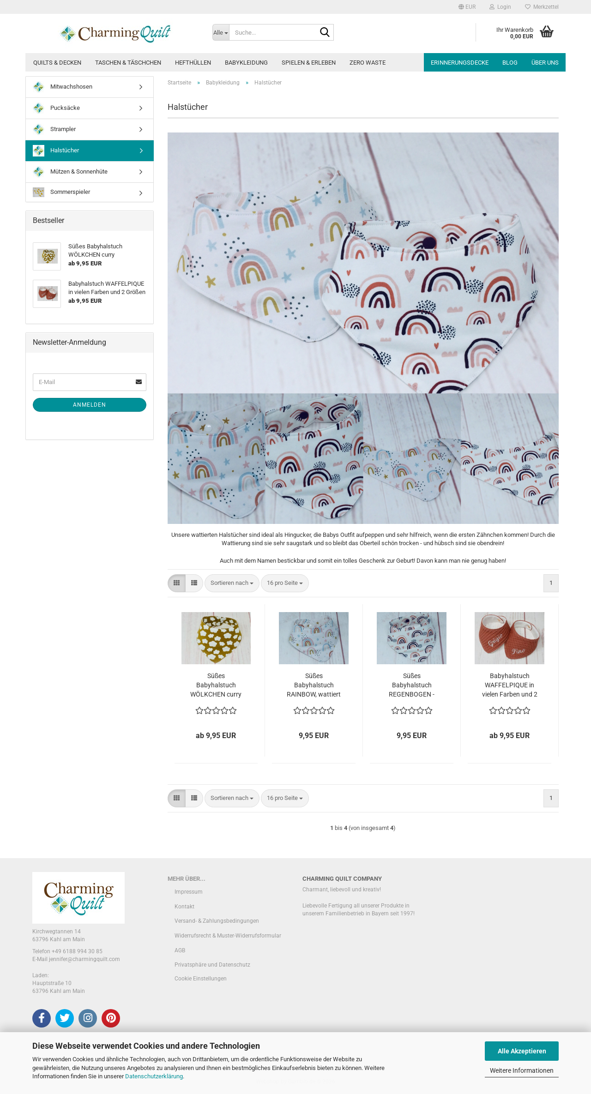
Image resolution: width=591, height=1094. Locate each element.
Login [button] (500, 7)
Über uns (545, 62)
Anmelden (89, 405)
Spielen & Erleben (309, 62)
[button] (467, 7)
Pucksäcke (56, 108)
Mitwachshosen (62, 87)
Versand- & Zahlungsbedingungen (217, 921)
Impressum (189, 892)
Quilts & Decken (57, 62)
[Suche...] (220, 32)
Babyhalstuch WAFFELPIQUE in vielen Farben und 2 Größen (509, 685)
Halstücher (56, 150)
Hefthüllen (193, 62)
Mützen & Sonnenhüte (70, 172)
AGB (180, 950)
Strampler (54, 129)
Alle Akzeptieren (522, 1051)
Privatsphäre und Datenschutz (212, 965)
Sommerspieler (61, 192)
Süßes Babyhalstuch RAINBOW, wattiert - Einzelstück (314, 685)
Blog (510, 62)
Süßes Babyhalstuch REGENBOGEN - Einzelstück (411, 685)
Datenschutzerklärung (154, 1076)
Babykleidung (246, 62)
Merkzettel (542, 7)
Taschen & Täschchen (128, 62)
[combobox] (232, 583)
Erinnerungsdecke (459, 62)
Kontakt (184, 906)
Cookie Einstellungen (201, 978)
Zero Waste (368, 62)
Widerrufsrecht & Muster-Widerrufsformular (228, 935)
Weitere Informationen (522, 1070)
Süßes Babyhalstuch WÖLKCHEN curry (215, 685)
